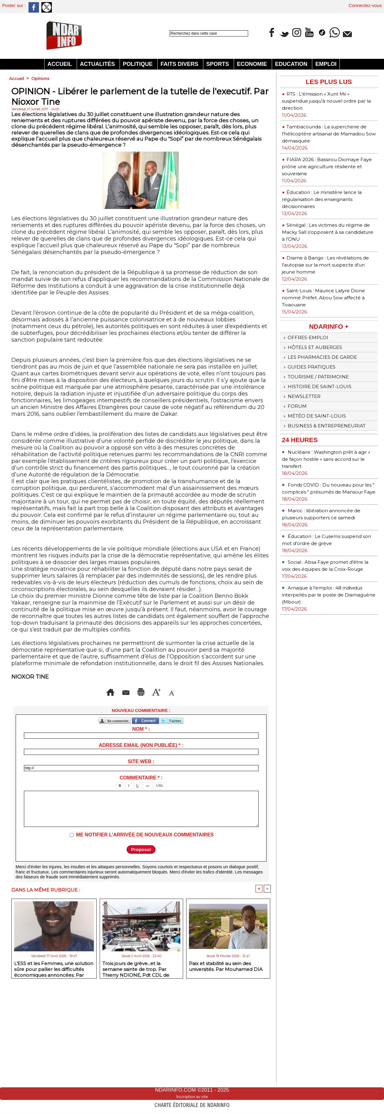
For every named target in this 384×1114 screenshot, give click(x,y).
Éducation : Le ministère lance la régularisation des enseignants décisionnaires (328, 213)
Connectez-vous (365, 5)
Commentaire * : (141, 877)
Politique (138, 64)
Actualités (98, 64)
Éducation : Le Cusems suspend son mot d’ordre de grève (323, 607)
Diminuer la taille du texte (151, 791)
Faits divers (180, 64)
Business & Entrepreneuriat (310, 472)
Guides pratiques (313, 400)
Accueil (61, 64)
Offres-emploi (308, 366)
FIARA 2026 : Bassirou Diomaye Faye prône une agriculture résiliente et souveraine (318, 177)
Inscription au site (192, 1096)
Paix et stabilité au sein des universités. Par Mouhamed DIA (226, 1067)
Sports (218, 64)
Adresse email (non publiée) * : (141, 845)
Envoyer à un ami (84, 782)
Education (292, 64)
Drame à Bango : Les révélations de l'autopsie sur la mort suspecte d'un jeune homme (325, 289)
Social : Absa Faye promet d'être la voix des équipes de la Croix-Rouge (325, 640)
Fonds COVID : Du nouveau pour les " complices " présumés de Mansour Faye (328, 541)
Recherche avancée (185, 40)
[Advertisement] (141, 129)
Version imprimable (153, 782)
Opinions (41, 78)
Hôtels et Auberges (317, 377)
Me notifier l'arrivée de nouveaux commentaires (145, 934)
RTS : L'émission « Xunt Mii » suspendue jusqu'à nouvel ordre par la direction (328, 100)
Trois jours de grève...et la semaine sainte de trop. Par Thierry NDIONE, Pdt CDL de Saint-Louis (135, 1068)
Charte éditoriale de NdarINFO (192, 1104)
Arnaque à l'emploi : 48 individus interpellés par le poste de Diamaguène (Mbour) (328, 673)
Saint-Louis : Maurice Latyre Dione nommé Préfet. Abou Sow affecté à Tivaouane (329, 325)
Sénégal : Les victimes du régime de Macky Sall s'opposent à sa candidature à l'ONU (325, 249)
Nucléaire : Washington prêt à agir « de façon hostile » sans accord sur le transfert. (328, 509)
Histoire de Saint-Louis (322, 423)
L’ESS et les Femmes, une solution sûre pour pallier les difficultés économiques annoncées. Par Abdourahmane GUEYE (53, 1068)
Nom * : (141, 829)
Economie (253, 64)
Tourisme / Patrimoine (320, 411)
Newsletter (305, 434)
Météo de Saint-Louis (319, 457)
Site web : (141, 861)
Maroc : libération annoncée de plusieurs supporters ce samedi (325, 574)
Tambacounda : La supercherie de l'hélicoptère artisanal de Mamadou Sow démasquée (322, 137)
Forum (296, 445)
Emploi (325, 64)
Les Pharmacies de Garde (326, 389)
